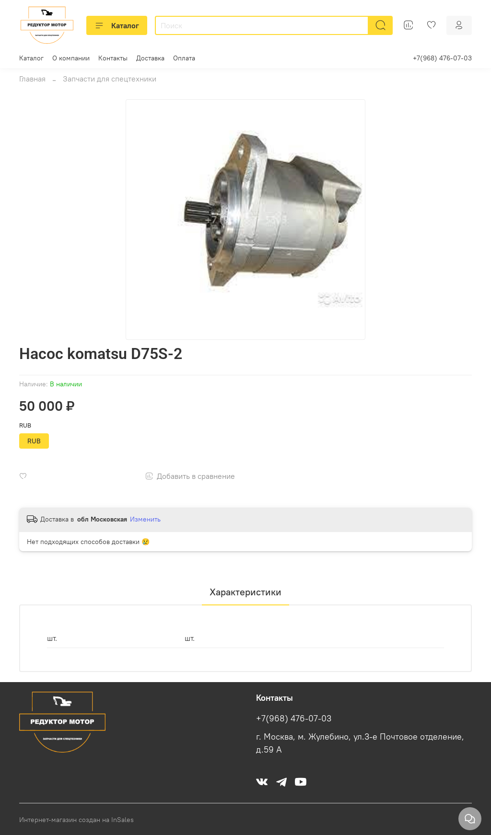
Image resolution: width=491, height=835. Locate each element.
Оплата (184, 58)
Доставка (150, 58)
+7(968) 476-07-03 (442, 58)
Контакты (113, 58)
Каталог (116, 25)
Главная (32, 78)
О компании (71, 58)
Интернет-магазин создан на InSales (76, 819)
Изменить (145, 519)
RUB (25, 425)
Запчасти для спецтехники (109, 78)
